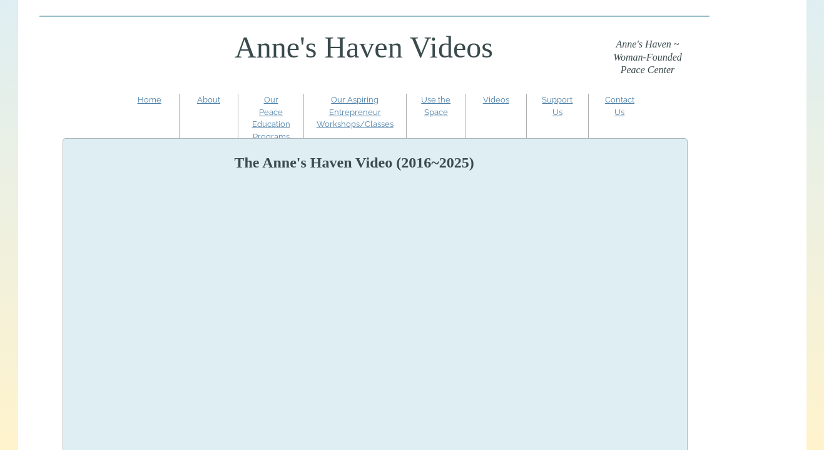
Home (149, 99)
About (208, 99)
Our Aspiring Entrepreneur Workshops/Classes (355, 112)
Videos (496, 99)
